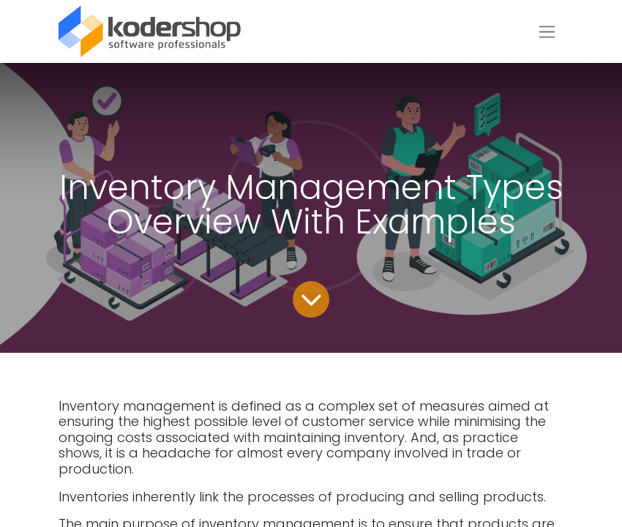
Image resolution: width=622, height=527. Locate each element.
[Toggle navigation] (547, 32)
